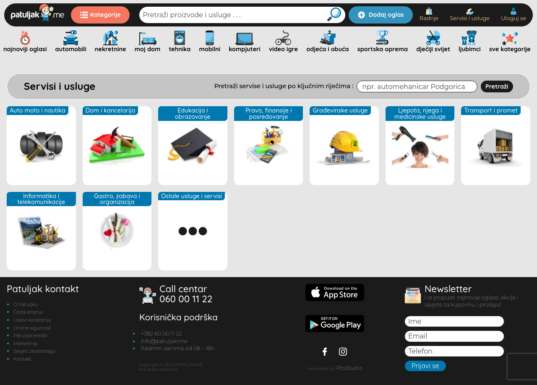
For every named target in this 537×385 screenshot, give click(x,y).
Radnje (429, 14)
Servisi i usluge (470, 14)
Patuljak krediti (30, 335)
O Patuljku (25, 304)
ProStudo (349, 368)
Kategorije (100, 14)
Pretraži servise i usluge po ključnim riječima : (284, 86)
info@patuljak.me (164, 341)
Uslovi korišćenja (32, 320)
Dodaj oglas (381, 14)
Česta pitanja (28, 312)
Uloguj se (513, 14)
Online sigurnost (32, 328)
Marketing (25, 343)
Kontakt (22, 359)
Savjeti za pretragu (34, 351)
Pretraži (496, 86)
